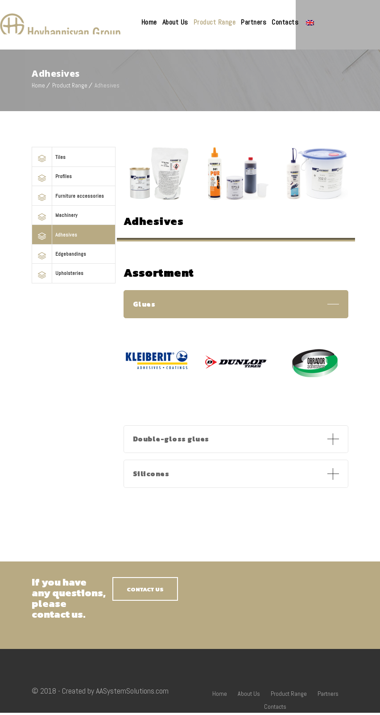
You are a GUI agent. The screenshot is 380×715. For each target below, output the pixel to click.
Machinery (62, 209)
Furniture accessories (71, 191)
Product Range (246, 22)
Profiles (60, 172)
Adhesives (62, 227)
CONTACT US (145, 591)
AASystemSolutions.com (132, 693)
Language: (342, 22)
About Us (207, 22)
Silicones (152, 475)
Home (181, 22)
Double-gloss (172, 439)
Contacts (316, 22)
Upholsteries (65, 264)
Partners (285, 22)
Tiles (58, 154)
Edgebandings (65, 246)
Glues (145, 302)
